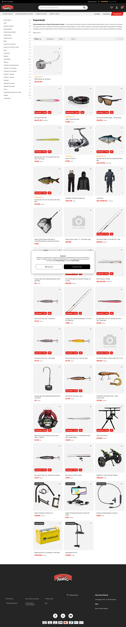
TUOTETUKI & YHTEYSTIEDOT (30, 603)
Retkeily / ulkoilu (54, 14)
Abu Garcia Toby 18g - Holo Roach (44, 318)
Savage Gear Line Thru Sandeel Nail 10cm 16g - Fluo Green (46, 158)
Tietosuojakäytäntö (11, 603)
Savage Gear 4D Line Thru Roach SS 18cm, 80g (47, 200)
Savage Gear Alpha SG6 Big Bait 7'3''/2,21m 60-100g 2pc (78, 319)
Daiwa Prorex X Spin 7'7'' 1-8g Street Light (78, 239)
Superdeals (117, 14)
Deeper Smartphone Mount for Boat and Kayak (77, 514)
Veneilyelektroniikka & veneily (24, 14)
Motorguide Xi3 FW (71, 552)
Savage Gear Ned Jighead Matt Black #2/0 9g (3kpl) (47, 279)
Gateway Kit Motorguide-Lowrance (106, 513)
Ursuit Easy (99, 198)
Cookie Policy (74, 260)
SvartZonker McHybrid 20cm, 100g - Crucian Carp (107, 397)
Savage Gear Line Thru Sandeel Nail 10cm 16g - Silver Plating (77, 436)
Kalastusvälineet (8, 14)
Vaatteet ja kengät (41, 14)
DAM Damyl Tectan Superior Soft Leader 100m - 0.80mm (46, 436)
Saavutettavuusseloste (32, 598)
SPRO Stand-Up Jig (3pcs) (42, 79)
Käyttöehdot (9, 598)
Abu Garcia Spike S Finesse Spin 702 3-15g (109, 358)
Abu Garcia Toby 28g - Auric (74, 396)
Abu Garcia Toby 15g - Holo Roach (44, 358)
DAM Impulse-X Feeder (103, 279)
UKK (46, 603)
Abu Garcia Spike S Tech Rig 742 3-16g (108, 239)
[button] (111, 1)
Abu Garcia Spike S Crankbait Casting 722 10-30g (78, 279)
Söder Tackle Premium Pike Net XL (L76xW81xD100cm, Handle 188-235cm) (46, 240)
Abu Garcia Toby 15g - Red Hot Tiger (76, 358)
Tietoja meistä (49, 598)
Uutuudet (97, 14)
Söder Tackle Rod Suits (72, 119)
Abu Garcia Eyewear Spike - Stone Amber (108, 117)
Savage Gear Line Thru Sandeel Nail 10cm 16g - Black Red (108, 319)
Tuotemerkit (106, 14)
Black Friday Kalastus (101, 608)
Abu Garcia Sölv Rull (40, 117)
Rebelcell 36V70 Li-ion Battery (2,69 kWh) (47, 552)
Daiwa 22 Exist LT (70, 158)
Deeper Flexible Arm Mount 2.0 (43, 513)
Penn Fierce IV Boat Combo (73, 475)
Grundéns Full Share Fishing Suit (75, 198)
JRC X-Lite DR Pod (102, 435)
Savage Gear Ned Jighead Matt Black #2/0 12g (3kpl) (47, 397)
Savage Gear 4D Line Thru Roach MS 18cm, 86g (109, 159)
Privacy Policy (59, 260)
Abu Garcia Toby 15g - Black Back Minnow (47, 475)
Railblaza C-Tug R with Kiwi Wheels (107, 475)
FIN (8, 1)
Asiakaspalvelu (92, 1)
